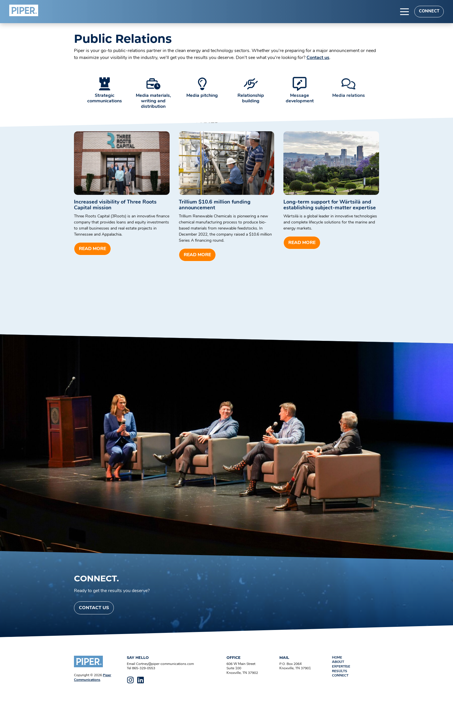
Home (337, 657)
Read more (92, 249)
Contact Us (94, 608)
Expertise (341, 666)
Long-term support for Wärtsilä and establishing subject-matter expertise (329, 205)
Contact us (318, 58)
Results (339, 671)
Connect (429, 11)
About (338, 662)
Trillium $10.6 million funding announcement (214, 205)
